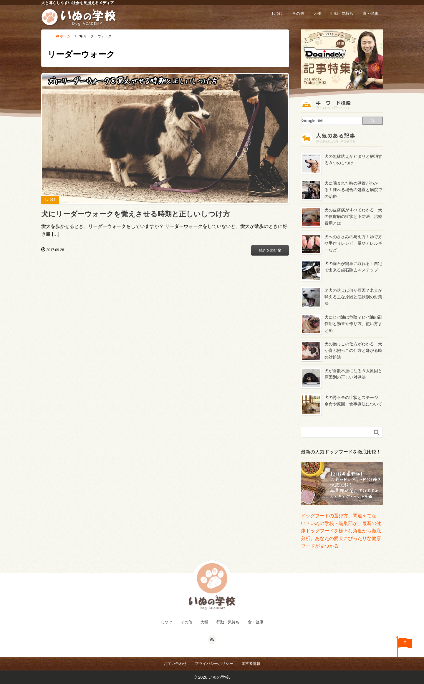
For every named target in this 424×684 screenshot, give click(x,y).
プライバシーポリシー (214, 663)
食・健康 (370, 13)
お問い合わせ (175, 663)
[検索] (332, 121)
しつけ (277, 13)
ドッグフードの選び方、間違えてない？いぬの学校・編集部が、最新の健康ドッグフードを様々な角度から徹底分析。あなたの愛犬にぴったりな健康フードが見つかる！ (341, 530)
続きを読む (270, 250)
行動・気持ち (341, 13)
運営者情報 (250, 663)
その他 (298, 13)
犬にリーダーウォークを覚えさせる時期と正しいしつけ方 (135, 214)
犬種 (317, 13)
